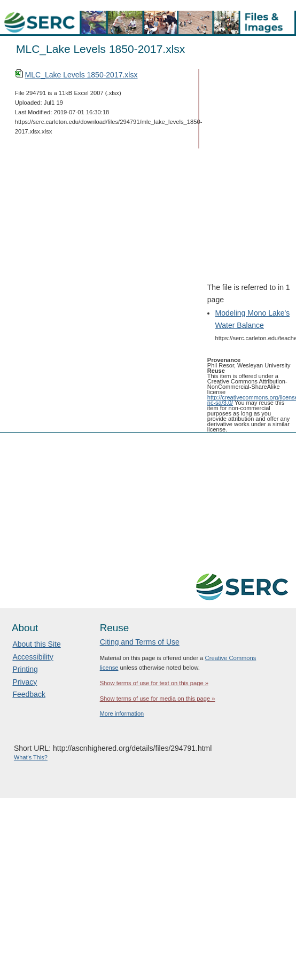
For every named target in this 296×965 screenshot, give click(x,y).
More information (122, 713)
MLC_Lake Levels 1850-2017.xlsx (81, 74)
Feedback (28, 694)
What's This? (31, 757)
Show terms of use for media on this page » (157, 698)
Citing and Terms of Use (140, 642)
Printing (24, 669)
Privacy (24, 682)
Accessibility (32, 657)
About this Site (36, 644)
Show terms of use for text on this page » (154, 683)
